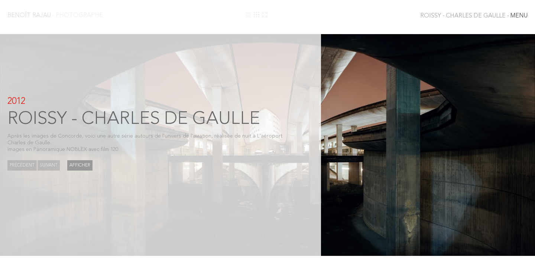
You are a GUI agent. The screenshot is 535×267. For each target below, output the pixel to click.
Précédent (22, 165)
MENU (474, 16)
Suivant (49, 165)
